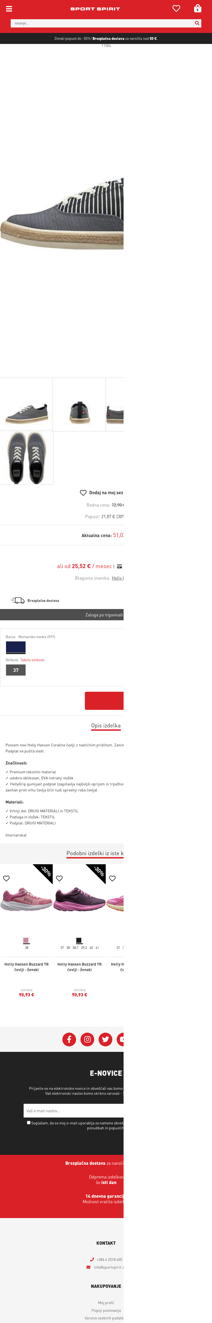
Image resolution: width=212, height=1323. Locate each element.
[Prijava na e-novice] (181, 1130)
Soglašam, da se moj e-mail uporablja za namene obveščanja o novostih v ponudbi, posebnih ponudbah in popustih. (108, 1144)
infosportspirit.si (109, 1286)
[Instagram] (87, 1059)
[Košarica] (195, 8)
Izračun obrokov (139, 585)
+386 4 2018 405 (109, 1278)
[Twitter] (105, 1059)
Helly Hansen (124, 597)
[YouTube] (123, 1059)
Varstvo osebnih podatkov (144, 1112)
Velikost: (25, 679)
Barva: (30, 656)
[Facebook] (69, 1059)
